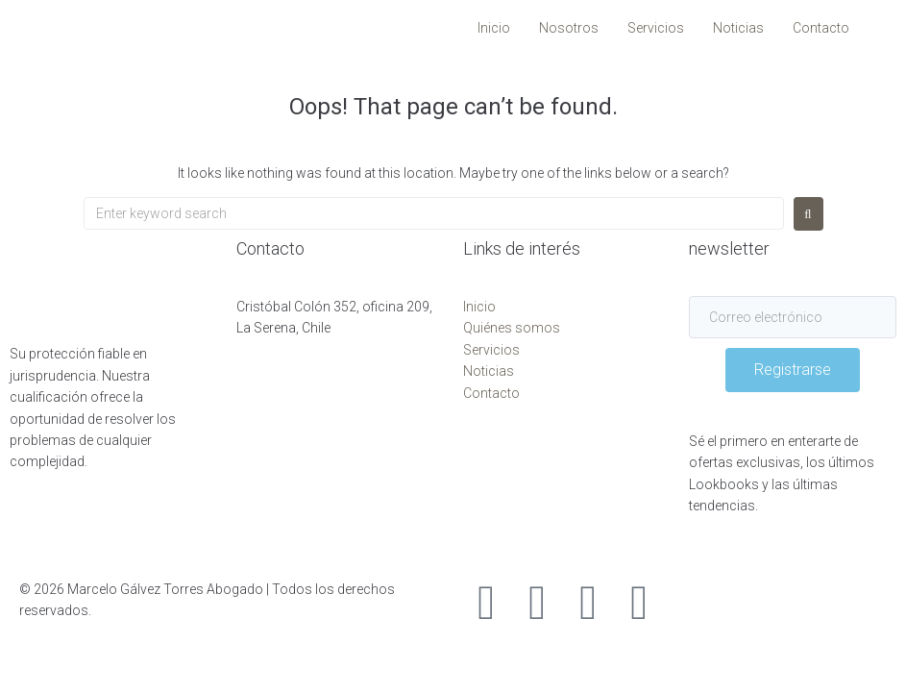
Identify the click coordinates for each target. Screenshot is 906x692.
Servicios (491, 350)
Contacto (491, 393)
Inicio (479, 306)
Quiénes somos (511, 327)
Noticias (488, 371)
